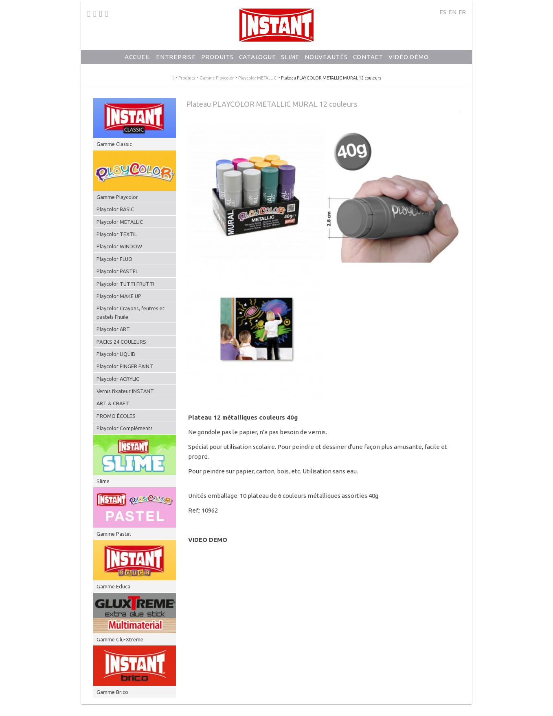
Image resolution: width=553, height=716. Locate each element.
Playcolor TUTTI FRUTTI (125, 284)
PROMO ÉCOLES (116, 416)
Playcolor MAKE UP (119, 296)
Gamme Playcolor (217, 78)
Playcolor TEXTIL (117, 234)
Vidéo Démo (408, 63)
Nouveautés (326, 63)
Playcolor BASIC (115, 209)
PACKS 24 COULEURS (121, 342)
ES (442, 12)
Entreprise (176, 63)
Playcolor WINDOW (119, 246)
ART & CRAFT (113, 403)
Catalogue (257, 63)
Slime (290, 63)
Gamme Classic (114, 144)
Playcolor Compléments (125, 428)
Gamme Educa (113, 586)
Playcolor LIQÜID (116, 354)
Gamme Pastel (114, 534)
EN (452, 12)
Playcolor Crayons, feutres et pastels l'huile (131, 312)
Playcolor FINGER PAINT (125, 366)
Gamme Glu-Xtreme (120, 639)
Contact (368, 63)
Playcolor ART (113, 329)
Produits (217, 63)
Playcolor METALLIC (257, 78)
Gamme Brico (112, 692)
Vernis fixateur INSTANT (125, 391)
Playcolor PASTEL (117, 271)
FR (462, 12)
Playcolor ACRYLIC (118, 379)
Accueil (138, 63)
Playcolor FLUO (114, 259)
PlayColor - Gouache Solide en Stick (173, 78)
